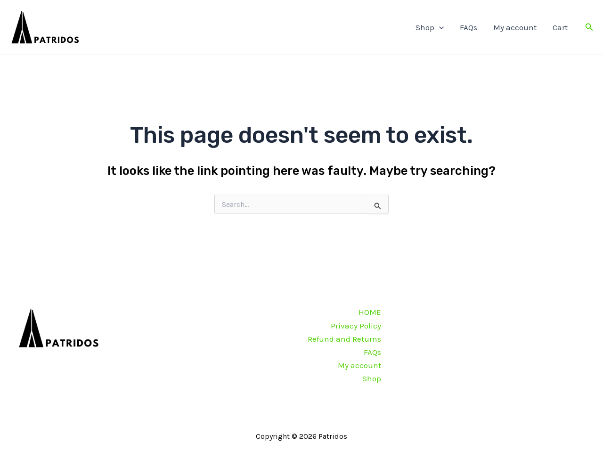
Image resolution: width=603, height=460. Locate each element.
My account (515, 27)
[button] (589, 27)
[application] (439, 27)
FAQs (468, 27)
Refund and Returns (344, 339)
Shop (430, 27)
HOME (370, 312)
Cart (560, 27)
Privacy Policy (356, 325)
